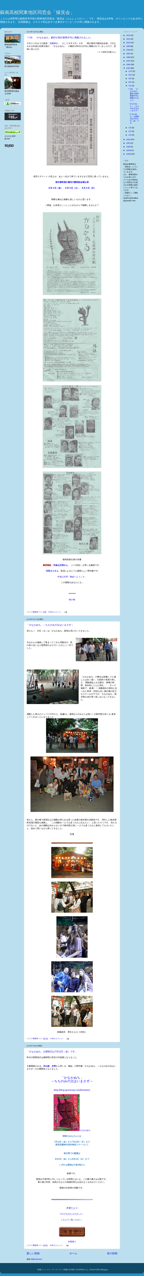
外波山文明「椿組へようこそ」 (72, 576)
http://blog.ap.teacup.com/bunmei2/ (72, 1090)
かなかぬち (72, 1130)
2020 (128, 42)
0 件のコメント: (55, 612)
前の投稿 (112, 1253)
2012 (128, 139)
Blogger (104, 1269)
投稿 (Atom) (36, 1259)
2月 (130, 135)
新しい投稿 (33, 1253)
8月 (130, 82)
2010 (128, 147)
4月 (130, 131)
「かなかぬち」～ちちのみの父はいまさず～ (50, 625)
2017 (128, 53)
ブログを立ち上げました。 (72, 1214)
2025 (128, 35)
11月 (130, 75)
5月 (130, 128)
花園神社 (54, 43)
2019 (128, 46)
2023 (128, 39)
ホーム (73, 1253)
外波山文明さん (60, 565)
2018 (128, 50)
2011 (128, 143)
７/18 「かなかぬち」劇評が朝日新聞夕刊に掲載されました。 (60, 37)
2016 (128, 57)
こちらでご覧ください (71, 1219)
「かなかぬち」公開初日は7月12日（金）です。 (52, 1051)
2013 (128, 68)
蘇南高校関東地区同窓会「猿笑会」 (37, 12)
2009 (128, 150)
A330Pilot (80, 1269)
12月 (130, 71)
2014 (128, 64)
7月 (130, 86)
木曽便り (72, 1241)
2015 (128, 61)
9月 (130, 78)
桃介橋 (72, 599)
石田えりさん (52, 570)
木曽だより (72, 1207)
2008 (128, 154)
